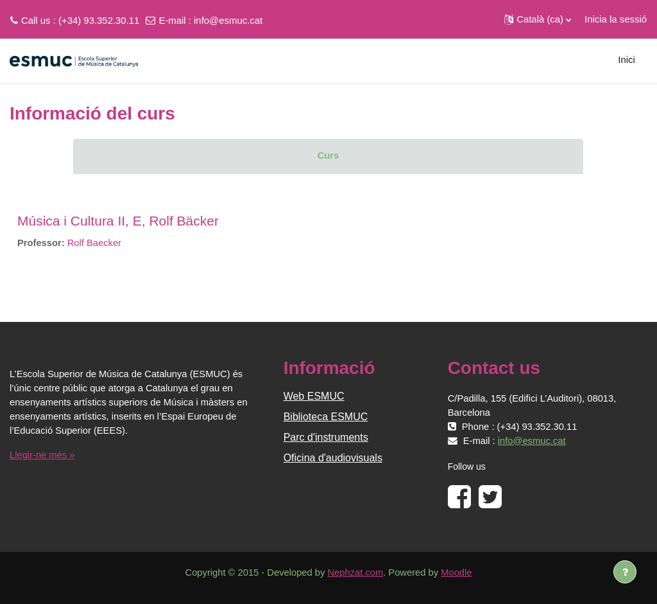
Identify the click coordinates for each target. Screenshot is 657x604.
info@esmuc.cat (228, 20)
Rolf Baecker (95, 242)
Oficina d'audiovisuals (333, 457)
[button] (537, 19)
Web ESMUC (314, 396)
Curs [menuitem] (328, 155)
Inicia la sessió (615, 18)
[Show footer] (624, 571)
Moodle (458, 572)
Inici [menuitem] (626, 59)
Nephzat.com (355, 572)
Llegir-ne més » (43, 454)
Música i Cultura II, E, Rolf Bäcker (118, 220)
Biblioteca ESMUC (326, 416)
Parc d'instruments (326, 437)
